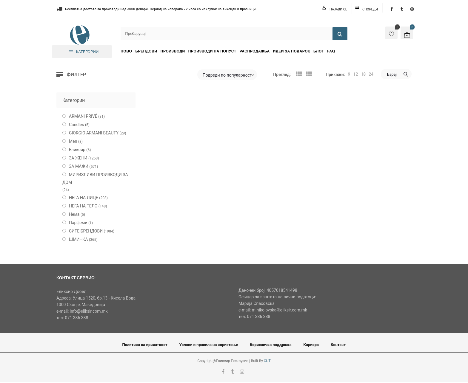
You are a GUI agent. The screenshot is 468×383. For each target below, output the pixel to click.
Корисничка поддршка (271, 344)
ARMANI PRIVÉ (83, 116)
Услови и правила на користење (208, 344)
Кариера (311, 344)
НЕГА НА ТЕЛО (83, 206)
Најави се (338, 9)
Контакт (338, 344)
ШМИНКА (78, 239)
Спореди (370, 9)
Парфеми (78, 222)
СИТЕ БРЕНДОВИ (86, 231)
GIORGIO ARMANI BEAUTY (93, 133)
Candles (76, 124)
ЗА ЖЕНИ (78, 158)
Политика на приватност (144, 344)
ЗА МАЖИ (78, 166)
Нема (74, 214)
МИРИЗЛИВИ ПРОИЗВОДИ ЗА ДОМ (95, 178)
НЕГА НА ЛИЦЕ (83, 197)
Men (73, 141)
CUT (267, 361)
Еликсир (77, 149)
